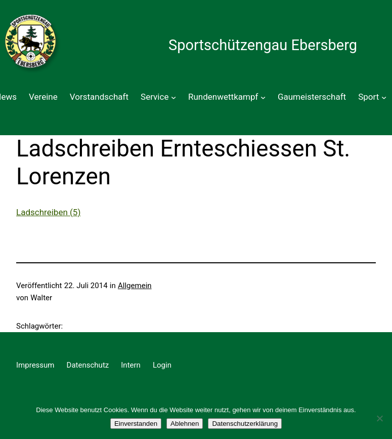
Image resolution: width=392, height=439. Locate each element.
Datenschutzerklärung (245, 423)
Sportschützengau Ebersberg (262, 45)
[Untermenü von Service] (173, 97)
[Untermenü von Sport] (383, 97)
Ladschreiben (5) (48, 212)
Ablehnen (184, 423)
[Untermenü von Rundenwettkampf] (263, 97)
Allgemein (135, 285)
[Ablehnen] (379, 418)
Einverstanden (135, 423)
